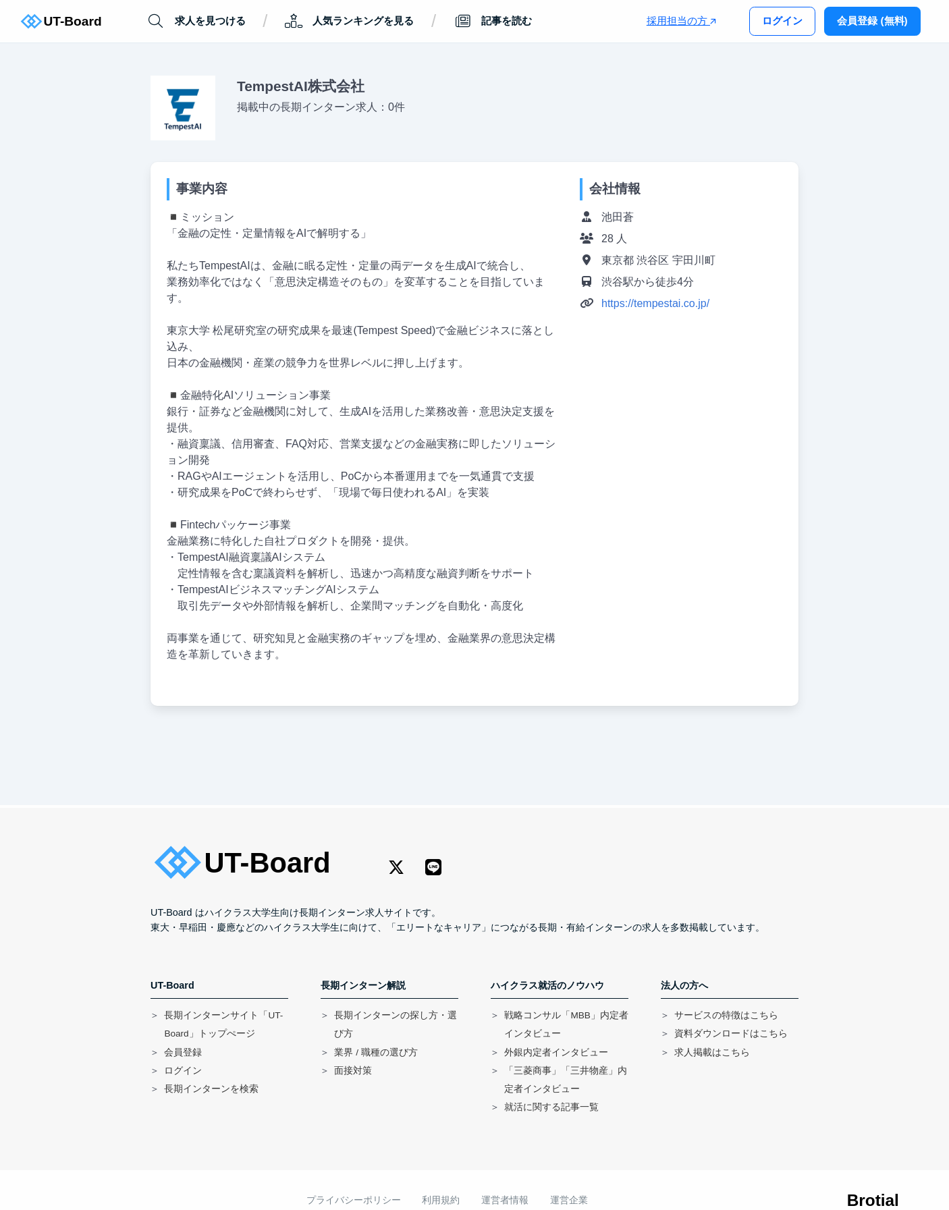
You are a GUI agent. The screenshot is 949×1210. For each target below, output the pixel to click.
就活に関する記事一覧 (551, 1107)
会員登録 (183, 1052)
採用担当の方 (681, 20)
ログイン (782, 20)
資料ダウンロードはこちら (731, 1033)
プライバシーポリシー (353, 1200)
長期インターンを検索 (211, 1089)
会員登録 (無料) (872, 20)
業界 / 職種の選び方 (375, 1052)
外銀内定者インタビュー (556, 1052)
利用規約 (441, 1200)
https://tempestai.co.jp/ (655, 303)
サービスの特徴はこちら (726, 1015)
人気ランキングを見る (349, 21)
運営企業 (569, 1200)
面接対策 (353, 1071)
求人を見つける (195, 21)
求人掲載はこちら (712, 1052)
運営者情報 (504, 1200)
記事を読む (493, 21)
